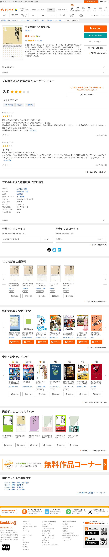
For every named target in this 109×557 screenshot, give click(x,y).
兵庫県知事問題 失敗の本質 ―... (28, 284)
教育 (26, 191)
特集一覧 (25, 528)
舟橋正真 (33, 386)
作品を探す (45, 526)
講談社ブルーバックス (43, 337)
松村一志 (11, 288)
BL (33, 15)
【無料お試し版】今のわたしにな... (96, 334)
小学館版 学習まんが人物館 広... (82, 334)
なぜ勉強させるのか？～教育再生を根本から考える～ (47, 438)
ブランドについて (67, 526)
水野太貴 (11, 337)
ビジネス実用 (71, 15)
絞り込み (22, 9)
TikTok (24, 545)
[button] (15, 296)
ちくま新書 (20, 197)
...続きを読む (32, 130)
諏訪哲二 (28, 31)
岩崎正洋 (39, 288)
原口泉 (87, 337)
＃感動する (29, 105)
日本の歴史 (26, 382)
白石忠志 (66, 288)
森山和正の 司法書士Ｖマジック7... (96, 383)
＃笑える (20, 105)
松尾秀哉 (45, 288)
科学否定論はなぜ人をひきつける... (14, 285)
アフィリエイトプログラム (50, 545)
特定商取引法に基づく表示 (70, 535)
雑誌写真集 (81, 15)
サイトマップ (66, 540)
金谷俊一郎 (18, 386)
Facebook (26, 549)
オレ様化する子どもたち (7, 436)
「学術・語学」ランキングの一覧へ (95, 402)
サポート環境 (46, 533)
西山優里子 (25, 386)
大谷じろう (80, 337)
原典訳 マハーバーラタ (41, 383)
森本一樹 (11, 386)
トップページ (27, 524)
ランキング (26, 531)
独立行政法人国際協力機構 (71, 337)
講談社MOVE (54, 337)
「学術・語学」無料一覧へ (98, 347)
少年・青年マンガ (14, 15)
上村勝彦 (39, 386)
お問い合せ (45, 540)
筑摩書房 (20, 194)
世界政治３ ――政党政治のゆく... (41, 285)
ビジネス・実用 (22, 189)
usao (92, 337)
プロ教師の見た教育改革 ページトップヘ (92, 493)
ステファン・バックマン (70, 386)
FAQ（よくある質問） (49, 535)
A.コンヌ (52, 386)
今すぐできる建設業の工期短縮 (82, 383)
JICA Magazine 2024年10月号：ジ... (68, 334)
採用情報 (65, 528)
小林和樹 (25, 288)
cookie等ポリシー (67, 538)
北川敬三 (52, 288)
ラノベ (52, 15)
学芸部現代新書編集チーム (30, 337)
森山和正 (93, 386)
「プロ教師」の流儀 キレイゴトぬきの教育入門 (60, 438)
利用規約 (65, 531)
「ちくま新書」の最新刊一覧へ (96, 302)
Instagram (26, 542)
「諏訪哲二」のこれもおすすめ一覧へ (94, 451)
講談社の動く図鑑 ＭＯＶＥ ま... (55, 334)
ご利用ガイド (105, 15)
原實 (44, 386)
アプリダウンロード (48, 528)
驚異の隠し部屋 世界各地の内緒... (69, 383)
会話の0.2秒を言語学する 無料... (14, 334)
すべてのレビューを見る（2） (97, 172)
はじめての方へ (96, 15)
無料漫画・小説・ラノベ (30, 526)
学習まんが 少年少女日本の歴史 (14, 383)
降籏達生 (79, 386)
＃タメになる (8, 105)
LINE (24, 538)
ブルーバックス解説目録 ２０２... (41, 334)
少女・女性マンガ (23, 15)
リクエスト (45, 542)
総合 (4, 15)
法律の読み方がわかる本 (68, 284)
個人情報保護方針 (67, 533)
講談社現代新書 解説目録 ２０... (28, 334)
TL (43, 15)
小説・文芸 (62, 15)
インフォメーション (48, 538)
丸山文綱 (59, 386)
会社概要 (65, 524)
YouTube (25, 547)
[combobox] (36, 10)
